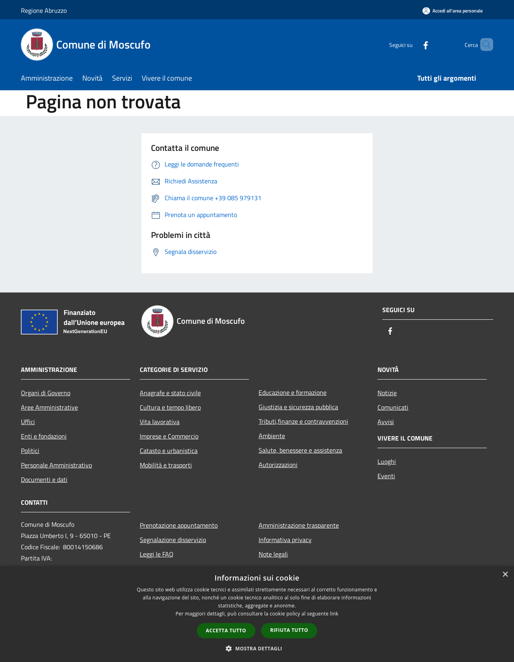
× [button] (505, 575)
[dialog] (257, 614)
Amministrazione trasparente (299, 525)
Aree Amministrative (49, 407)
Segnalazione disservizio (173, 539)
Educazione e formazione (292, 392)
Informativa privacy (285, 539)
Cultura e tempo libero (170, 407)
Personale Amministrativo (56, 465)
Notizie (387, 393)
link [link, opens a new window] (334, 613)
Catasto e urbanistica (169, 450)
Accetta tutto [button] (226, 630)
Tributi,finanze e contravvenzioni (303, 421)
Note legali (273, 554)
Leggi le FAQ (156, 554)
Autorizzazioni (278, 464)
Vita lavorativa (159, 421)
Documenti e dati (44, 479)
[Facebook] (412, 44)
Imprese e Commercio (169, 436)
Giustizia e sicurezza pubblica (298, 407)
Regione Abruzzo (44, 10)
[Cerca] (483, 44)
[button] (257, 648)
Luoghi (386, 461)
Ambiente (272, 436)
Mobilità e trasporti (166, 465)
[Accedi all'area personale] (452, 10)
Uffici (28, 421)
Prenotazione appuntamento (179, 525)
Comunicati (392, 407)
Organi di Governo (45, 393)
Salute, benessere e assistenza (300, 450)
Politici (30, 450)
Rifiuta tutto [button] (289, 630)
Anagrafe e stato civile (170, 393)
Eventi (386, 476)
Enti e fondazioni (44, 436)
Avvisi (385, 421)
